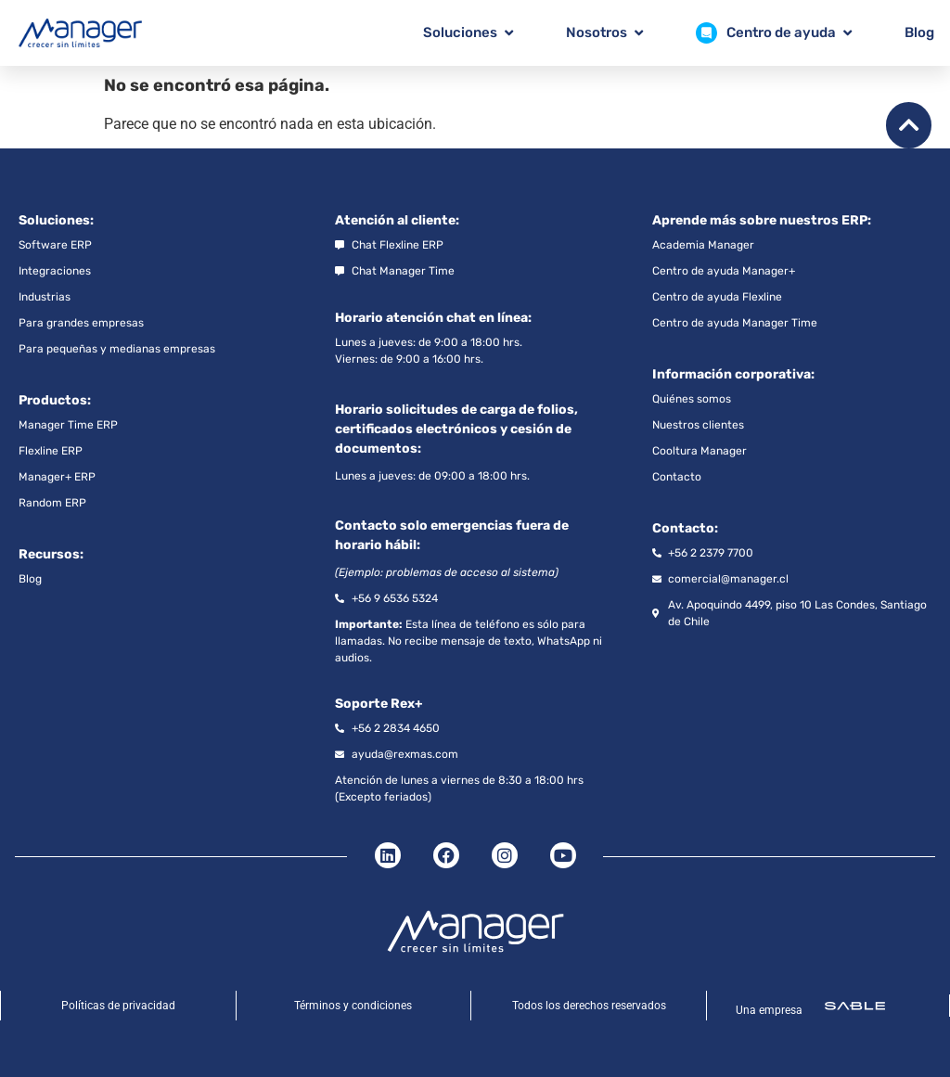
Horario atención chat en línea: (433, 318)
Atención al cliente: (397, 220)
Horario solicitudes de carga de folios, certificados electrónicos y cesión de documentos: (456, 429)
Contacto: (685, 528)
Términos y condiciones (353, 1005)
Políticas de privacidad (118, 1005)
